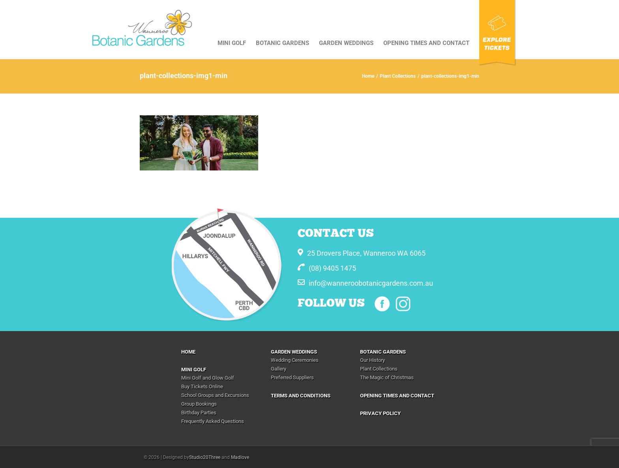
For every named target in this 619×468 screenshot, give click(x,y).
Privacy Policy (380, 413)
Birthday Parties (198, 413)
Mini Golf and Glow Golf (207, 378)
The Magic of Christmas (387, 377)
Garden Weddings (294, 352)
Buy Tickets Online (202, 386)
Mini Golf (193, 370)
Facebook (382, 303)
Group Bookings (199, 404)
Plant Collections (379, 369)
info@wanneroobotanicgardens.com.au (371, 283)
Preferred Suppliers (292, 377)
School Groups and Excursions (215, 395)
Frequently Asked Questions (212, 421)
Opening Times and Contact (397, 396)
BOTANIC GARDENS (383, 352)
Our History (372, 360)
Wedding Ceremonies (295, 360)
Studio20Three (204, 457)
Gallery (278, 369)
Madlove (240, 457)
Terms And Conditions (300, 396)
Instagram (403, 303)
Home (188, 352)
